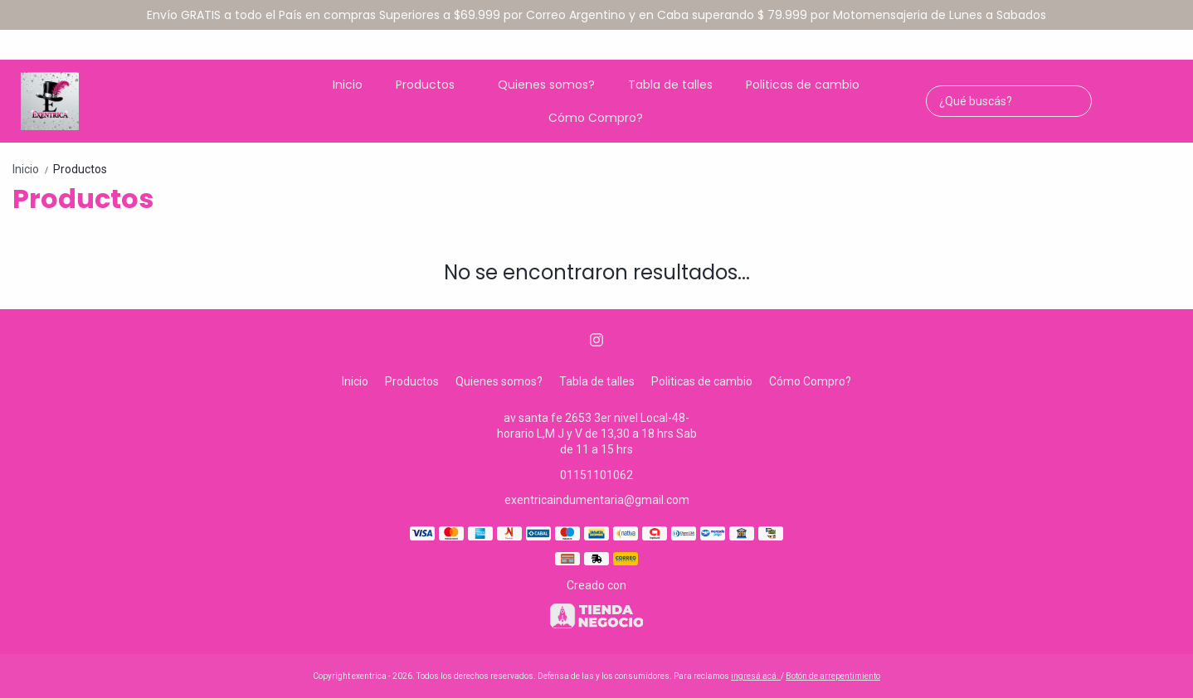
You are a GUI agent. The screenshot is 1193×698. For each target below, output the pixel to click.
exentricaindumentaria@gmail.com (596, 500)
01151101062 (596, 475)
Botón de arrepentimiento (833, 676)
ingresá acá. (756, 676)
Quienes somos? (546, 84)
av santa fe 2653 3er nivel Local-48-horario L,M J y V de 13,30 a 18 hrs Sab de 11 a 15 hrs (597, 433)
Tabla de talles (670, 84)
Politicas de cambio (802, 84)
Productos (433, 85)
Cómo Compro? (595, 117)
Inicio (348, 84)
